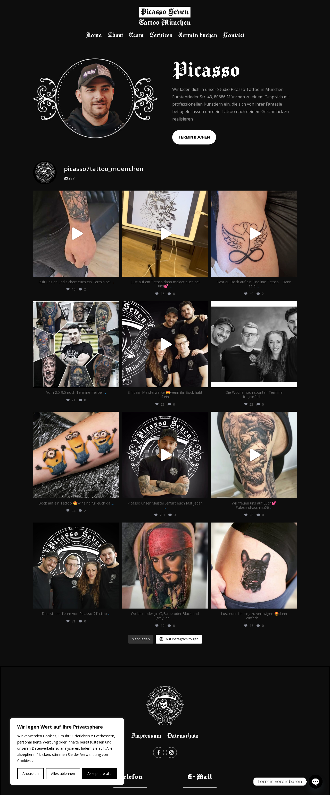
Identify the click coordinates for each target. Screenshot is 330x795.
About (115, 35)
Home (94, 35)
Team (136, 35)
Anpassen (30, 773)
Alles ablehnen (63, 773)
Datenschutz (183, 735)
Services (161, 35)
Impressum (146, 735)
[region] (67, 751)
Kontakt (233, 35)
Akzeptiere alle (99, 773)
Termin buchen (197, 35)
